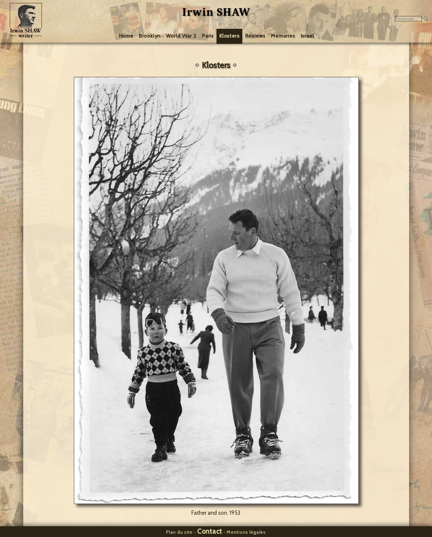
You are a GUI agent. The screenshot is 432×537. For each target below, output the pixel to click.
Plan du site (179, 532)
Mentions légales (246, 532)
